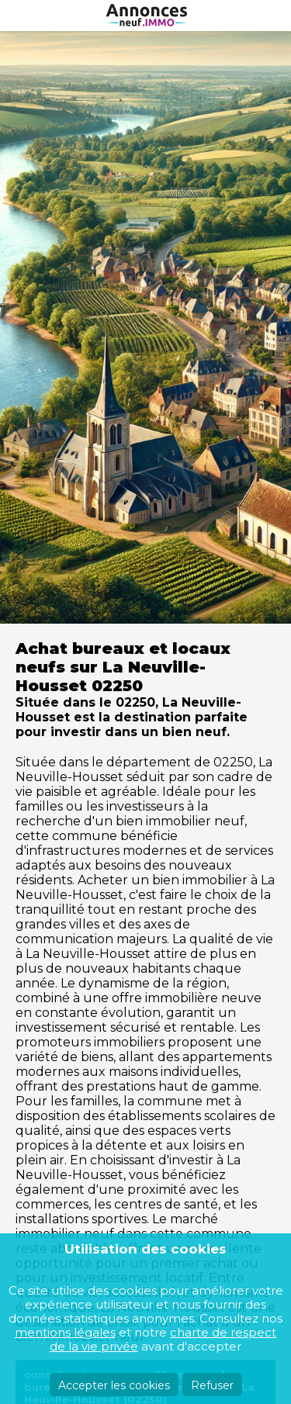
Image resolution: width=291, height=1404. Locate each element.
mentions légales (65, 1332)
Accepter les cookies (114, 1385)
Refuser (212, 1385)
